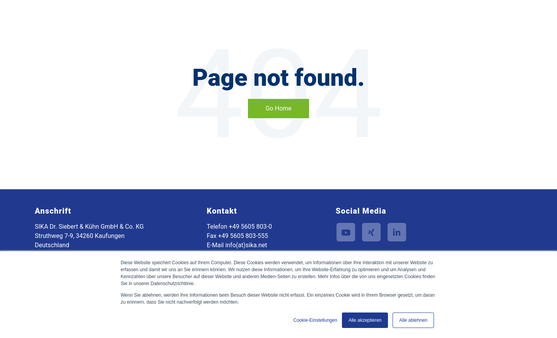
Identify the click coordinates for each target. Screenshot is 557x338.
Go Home (278, 108)
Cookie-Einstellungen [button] (315, 320)
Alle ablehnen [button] (413, 320)
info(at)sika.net (246, 245)
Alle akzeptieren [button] (365, 320)
